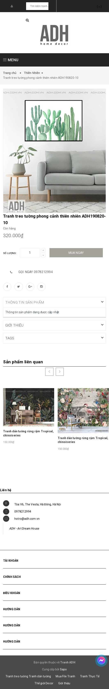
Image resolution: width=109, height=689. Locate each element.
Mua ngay (76, 253)
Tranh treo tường (17, 676)
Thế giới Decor (43, 682)
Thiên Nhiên (32, 73)
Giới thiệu (64, 682)
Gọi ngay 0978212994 (35, 272)
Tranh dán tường (40, 676)
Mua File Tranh (65, 676)
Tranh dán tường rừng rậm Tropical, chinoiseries (28, 433)
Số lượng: (10, 253)
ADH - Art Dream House (24, 528)
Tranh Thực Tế (90, 676)
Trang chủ (10, 73)
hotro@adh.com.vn (27, 518)
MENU (10, 60)
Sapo (63, 669)
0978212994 (22, 511)
